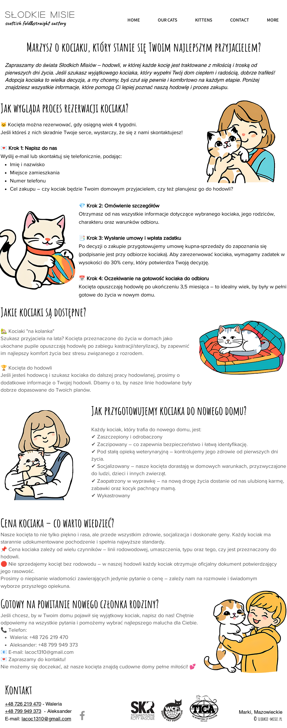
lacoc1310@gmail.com (49, 652)
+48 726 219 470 (23, 704)
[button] (167, 20)
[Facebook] (82, 715)
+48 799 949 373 (23, 711)
